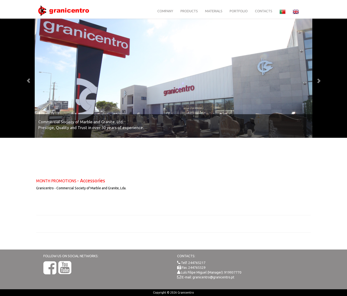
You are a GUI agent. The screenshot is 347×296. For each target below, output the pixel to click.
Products (189, 11)
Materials (213, 11)
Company (165, 11)
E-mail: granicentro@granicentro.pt (208, 277)
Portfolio (239, 11)
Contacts (263, 11)
